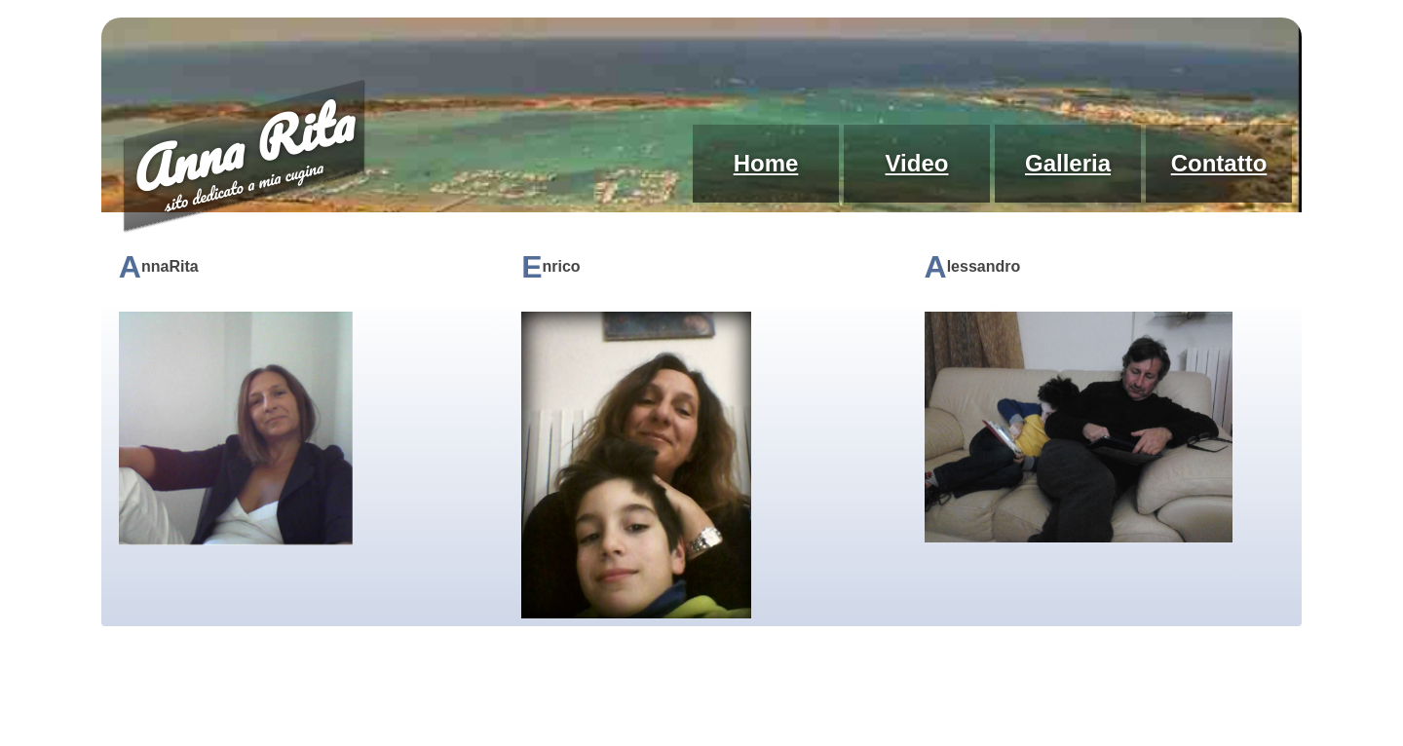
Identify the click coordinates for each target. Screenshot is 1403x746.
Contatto (1219, 163)
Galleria (1068, 163)
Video (917, 163)
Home (766, 163)
